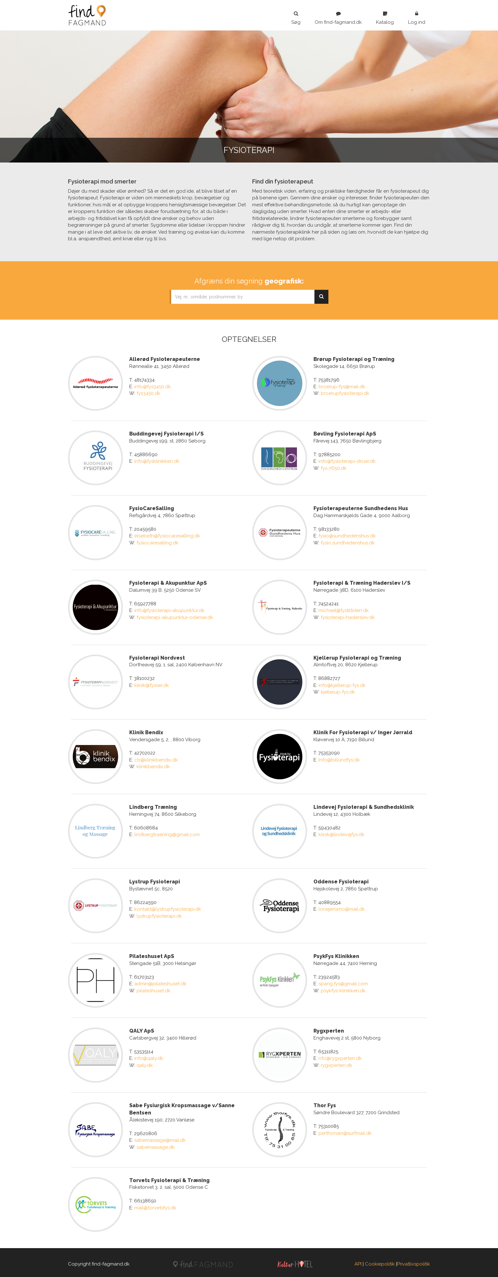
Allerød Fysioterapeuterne (164, 359)
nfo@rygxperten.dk (340, 1056)
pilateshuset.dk (154, 988)
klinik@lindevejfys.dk (341, 833)
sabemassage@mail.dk (160, 1138)
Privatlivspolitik (413, 1261)
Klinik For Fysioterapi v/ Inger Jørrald (362, 731)
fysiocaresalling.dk (157, 542)
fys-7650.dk (334, 468)
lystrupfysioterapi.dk (159, 914)
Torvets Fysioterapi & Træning (169, 1177)
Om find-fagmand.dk (338, 18)
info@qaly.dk (148, 1056)
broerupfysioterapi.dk (345, 393)
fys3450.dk (148, 393)
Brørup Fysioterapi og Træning (353, 359)
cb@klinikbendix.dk (156, 759)
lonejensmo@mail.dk (342, 907)
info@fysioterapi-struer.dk (347, 461)
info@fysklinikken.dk (156, 461)
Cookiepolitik (380, 1261)
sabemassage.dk (156, 1144)
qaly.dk (145, 1063)
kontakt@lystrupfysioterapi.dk (167, 907)
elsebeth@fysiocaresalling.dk (167, 535)
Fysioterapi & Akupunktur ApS (168, 582)
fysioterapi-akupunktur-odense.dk (175, 616)
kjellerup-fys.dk (338, 691)
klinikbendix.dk (153, 765)
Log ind (416, 18)
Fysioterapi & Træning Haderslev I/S (361, 582)
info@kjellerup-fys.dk (342, 684)
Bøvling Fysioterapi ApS (344, 433)
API (357, 1261)
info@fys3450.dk (152, 386)
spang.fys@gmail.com (343, 981)
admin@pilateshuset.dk (160, 981)
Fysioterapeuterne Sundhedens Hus (360, 508)
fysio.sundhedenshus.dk (348, 542)
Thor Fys (324, 1103)
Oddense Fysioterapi (341, 880)
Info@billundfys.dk (339, 759)
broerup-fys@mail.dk (342, 386)
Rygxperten (328, 1029)
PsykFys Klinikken (336, 954)
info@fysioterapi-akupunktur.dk (169, 610)
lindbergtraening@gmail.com (167, 833)
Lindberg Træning (153, 805)
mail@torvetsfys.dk (155, 1204)
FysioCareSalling (151, 508)
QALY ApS (141, 1029)
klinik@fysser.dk (151, 684)
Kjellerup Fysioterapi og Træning (357, 657)
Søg (295, 18)
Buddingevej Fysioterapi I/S (166, 433)
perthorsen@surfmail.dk (345, 1130)
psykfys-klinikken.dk (343, 988)
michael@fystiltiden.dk (344, 610)
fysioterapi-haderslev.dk (348, 616)
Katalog (385, 18)
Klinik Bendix (146, 731)
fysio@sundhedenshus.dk (347, 535)
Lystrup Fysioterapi (154, 880)
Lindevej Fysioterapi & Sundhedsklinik (363, 805)
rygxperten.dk (336, 1063)
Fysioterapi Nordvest (157, 657)
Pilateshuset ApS (151, 954)
